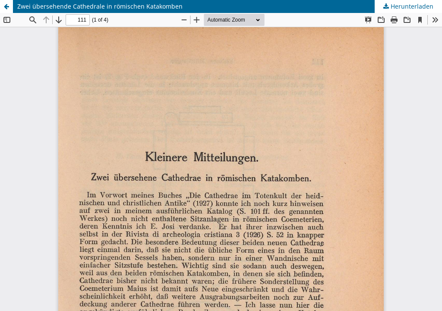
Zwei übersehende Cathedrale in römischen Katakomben (100, 6)
